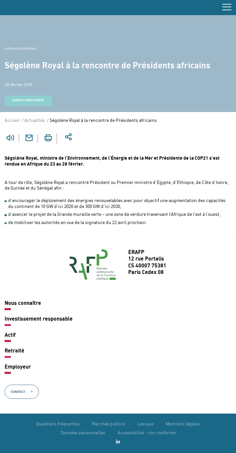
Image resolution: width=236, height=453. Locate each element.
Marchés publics (108, 424)
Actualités (34, 120)
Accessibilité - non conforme (147, 433)
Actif (10, 335)
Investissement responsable (39, 319)
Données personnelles (82, 433)
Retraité (14, 351)
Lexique (145, 424)
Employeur (18, 367)
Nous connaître (23, 303)
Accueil (12, 120)
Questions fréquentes (58, 424)
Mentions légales (183, 424)
